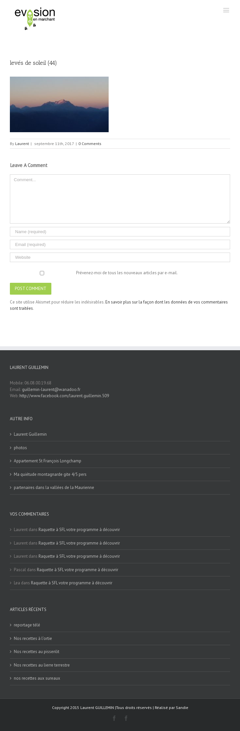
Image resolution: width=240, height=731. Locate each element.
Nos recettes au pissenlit (36, 651)
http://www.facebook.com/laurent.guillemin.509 (64, 396)
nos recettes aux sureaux (37, 678)
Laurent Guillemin (30, 434)
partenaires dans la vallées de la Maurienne (54, 487)
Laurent (22, 143)
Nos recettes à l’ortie (33, 638)
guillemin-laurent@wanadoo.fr (51, 389)
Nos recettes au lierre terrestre (42, 665)
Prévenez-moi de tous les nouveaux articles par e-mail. (127, 273)
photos (20, 448)
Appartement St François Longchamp (47, 461)
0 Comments (89, 143)
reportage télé (27, 625)
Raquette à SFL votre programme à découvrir (79, 529)
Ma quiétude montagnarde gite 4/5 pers (50, 474)
